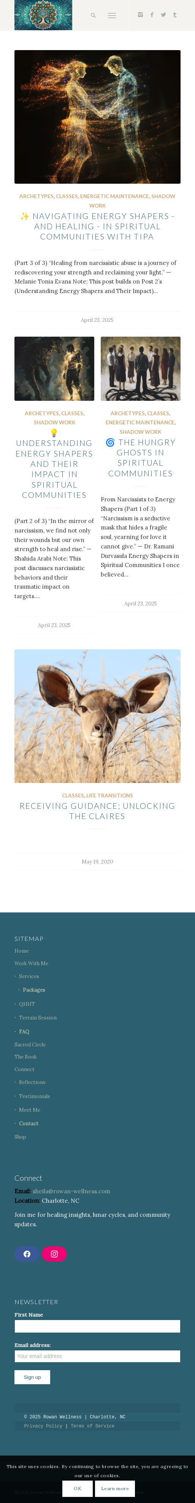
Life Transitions (109, 795)
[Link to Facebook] (152, 14)
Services (29, 976)
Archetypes (36, 196)
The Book (25, 1057)
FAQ (24, 1032)
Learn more (115, 1488)
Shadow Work (54, 422)
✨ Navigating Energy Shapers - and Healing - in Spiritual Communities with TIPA (97, 226)
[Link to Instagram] (140, 14)
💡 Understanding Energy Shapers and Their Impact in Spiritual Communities (54, 463)
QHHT (27, 1004)
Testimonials (34, 1096)
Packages (34, 990)
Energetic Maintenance (114, 196)
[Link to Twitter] (163, 14)
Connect (24, 1069)
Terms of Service (92, 1426)
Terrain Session (38, 1018)
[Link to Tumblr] (175, 14)
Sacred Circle (30, 1044)
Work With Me (31, 963)
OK (77, 1488)
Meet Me (29, 1110)
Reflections (32, 1082)
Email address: (97, 1352)
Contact (28, 1123)
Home (21, 951)
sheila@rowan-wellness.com (71, 1191)
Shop (20, 1137)
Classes (67, 196)
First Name (28, 1314)
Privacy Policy (43, 1426)
